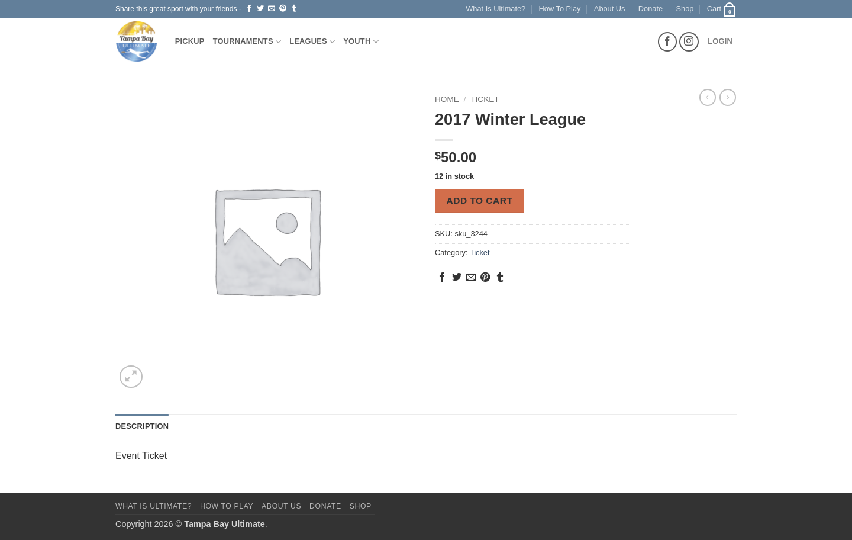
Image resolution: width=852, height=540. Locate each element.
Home (447, 99)
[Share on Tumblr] (294, 9)
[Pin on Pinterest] (282, 9)
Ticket (484, 99)
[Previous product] (727, 97)
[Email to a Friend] (271, 9)
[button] (722, 9)
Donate (650, 8)
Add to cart (480, 200)
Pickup (190, 41)
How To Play (560, 8)
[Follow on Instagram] (689, 42)
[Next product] (707, 97)
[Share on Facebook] (249, 9)
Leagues (312, 41)
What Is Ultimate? (495, 8)
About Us (609, 8)
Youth (361, 41)
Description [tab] (142, 426)
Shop (685, 8)
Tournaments (247, 41)
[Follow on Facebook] (667, 42)
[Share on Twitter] (260, 9)
